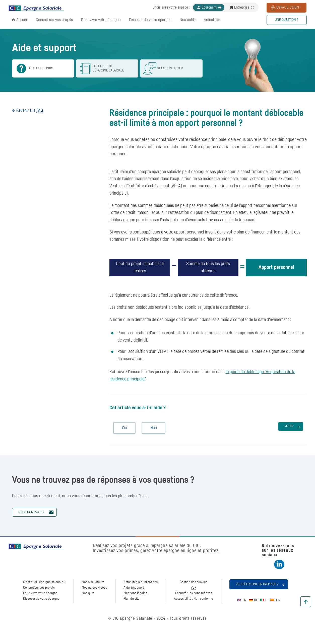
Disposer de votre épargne (150, 20)
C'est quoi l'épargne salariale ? (44, 582)
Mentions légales (135, 593)
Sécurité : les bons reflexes (193, 593)
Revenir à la (29, 110)
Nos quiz (88, 593)
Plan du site (131, 598)
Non (151, 428)
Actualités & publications (140, 582)
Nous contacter (31, 512)
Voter (289, 426)
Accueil (22, 20)
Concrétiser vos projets (54, 20)
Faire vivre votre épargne (101, 20)
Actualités (212, 20)
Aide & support (133, 587)
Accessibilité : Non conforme (193, 598)
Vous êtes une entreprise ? (257, 584)
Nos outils (188, 20)
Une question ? (286, 20)
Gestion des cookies (193, 582)
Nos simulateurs (93, 582)
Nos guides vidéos (94, 587)
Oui (122, 428)
